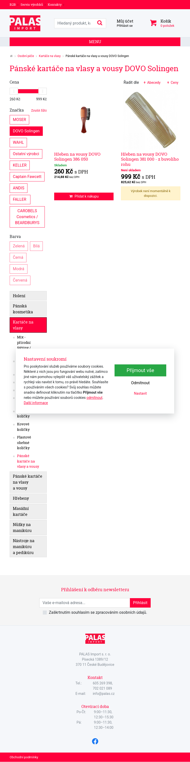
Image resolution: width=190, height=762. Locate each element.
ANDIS (18, 187)
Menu (95, 41)
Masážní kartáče (21, 511)
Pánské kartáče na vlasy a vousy (28, 461)
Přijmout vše (140, 371)
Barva (15, 236)
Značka (28, 110)
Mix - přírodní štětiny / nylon (24, 345)
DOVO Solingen (26, 130)
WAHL (18, 142)
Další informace (36, 403)
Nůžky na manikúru (22, 527)
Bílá (36, 245)
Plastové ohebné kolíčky (24, 442)
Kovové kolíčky (23, 427)
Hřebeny (21, 498)
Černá (18, 257)
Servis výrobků (32, 4)
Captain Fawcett (27, 176)
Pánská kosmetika (23, 309)
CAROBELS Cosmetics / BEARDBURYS (27, 216)
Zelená (19, 245)
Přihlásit (140, 602)
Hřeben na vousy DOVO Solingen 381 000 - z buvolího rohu (150, 159)
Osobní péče (26, 56)
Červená (20, 280)
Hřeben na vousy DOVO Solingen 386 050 (77, 156)
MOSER (19, 119)
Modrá (18, 268)
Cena (14, 82)
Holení (19, 295)
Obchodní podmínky (24, 757)
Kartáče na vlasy (50, 56)
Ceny (172, 83)
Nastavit (140, 394)
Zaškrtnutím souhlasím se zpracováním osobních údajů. (98, 612)
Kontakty (55, 4)
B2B (13, 4)
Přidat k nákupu (84, 196)
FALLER (20, 199)
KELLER (19, 165)
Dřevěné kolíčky (24, 414)
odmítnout (94, 398)
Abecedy (151, 83)
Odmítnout (140, 383)
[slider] (14, 91)
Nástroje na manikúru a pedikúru (23, 546)
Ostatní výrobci (26, 153)
